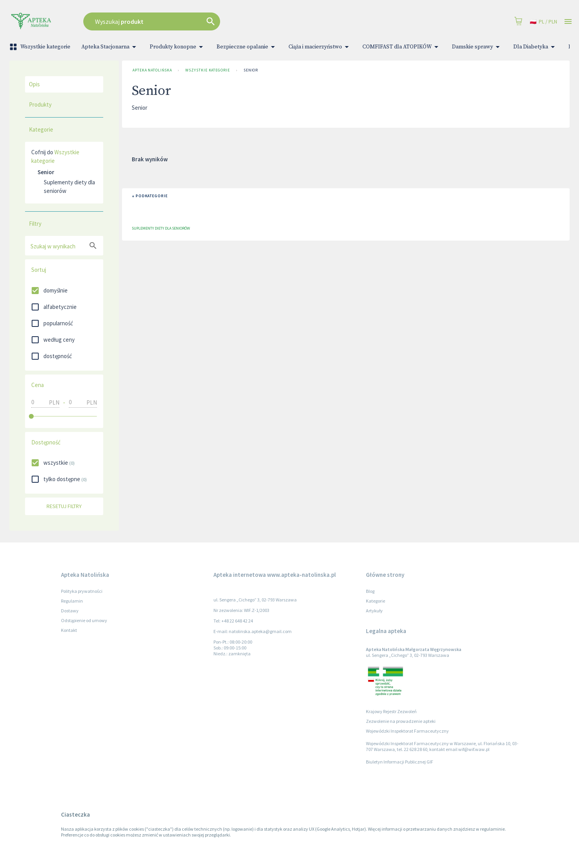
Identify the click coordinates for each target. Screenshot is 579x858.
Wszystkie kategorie (40, 47)
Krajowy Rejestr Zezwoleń (391, 711)
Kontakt (69, 630)
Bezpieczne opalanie (247, 47)
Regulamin (72, 601)
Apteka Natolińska (152, 70)
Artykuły (374, 611)
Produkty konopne (177, 47)
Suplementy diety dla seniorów (69, 186)
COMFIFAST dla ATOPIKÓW (402, 47)
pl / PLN (543, 21)
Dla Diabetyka (535, 47)
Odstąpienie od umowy (84, 620)
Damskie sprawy (477, 47)
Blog (370, 591)
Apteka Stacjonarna (110, 47)
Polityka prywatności (81, 591)
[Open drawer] (568, 21)
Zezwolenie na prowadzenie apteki (401, 721)
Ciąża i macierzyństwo (320, 47)
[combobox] (217, 21)
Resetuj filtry (64, 506)
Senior (250, 70)
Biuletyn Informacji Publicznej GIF (399, 762)
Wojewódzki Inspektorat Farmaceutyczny (407, 731)
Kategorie (375, 601)
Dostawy (70, 611)
